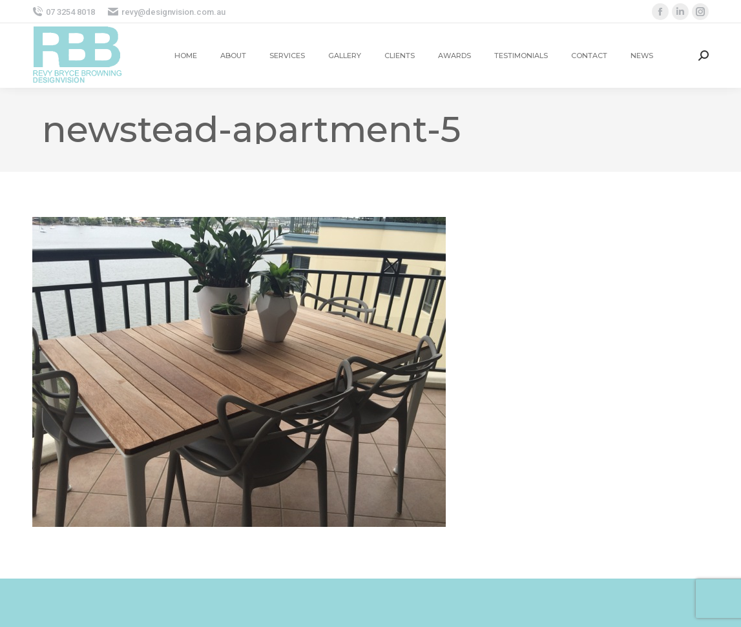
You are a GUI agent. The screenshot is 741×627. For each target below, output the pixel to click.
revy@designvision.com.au (166, 12)
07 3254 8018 (63, 12)
